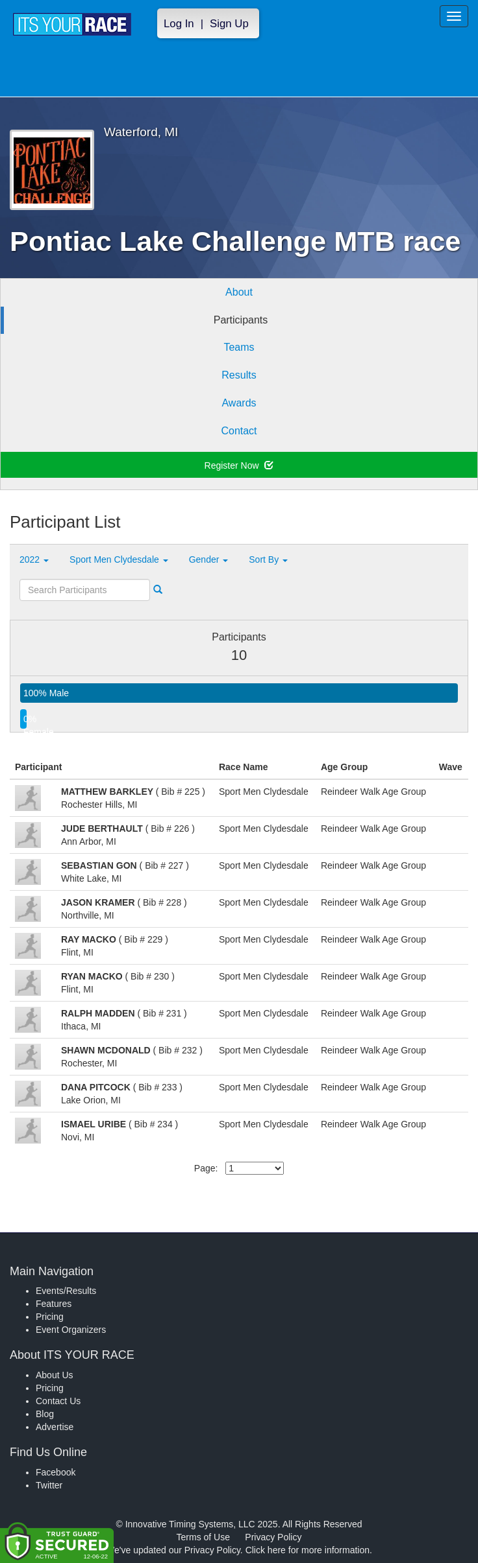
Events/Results (66, 1291)
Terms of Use (203, 1537)
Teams (238, 347)
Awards (238, 402)
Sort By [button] (268, 559)
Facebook (55, 1472)
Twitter (49, 1485)
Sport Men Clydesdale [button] (118, 559)
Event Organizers (71, 1329)
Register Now (239, 465)
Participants (241, 319)
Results (238, 375)
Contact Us (58, 1401)
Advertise (54, 1427)
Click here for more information (307, 1550)
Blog (45, 1414)
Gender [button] (209, 559)
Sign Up (229, 24)
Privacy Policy (273, 1537)
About (239, 292)
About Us (54, 1375)
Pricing (50, 1316)
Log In (179, 24)
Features (53, 1304)
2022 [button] (34, 559)
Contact (239, 430)
